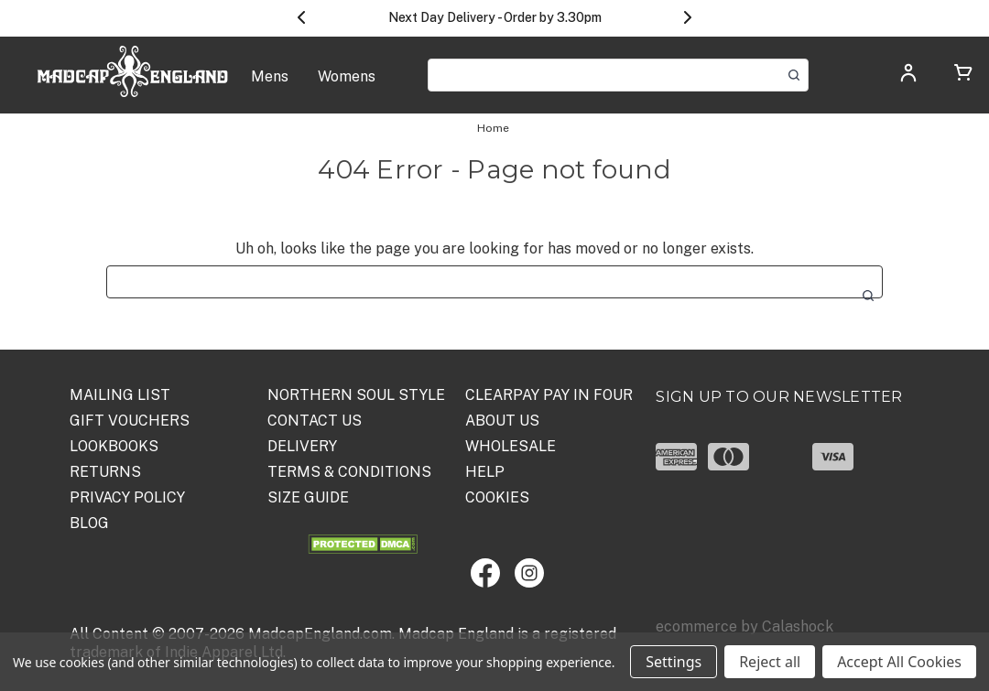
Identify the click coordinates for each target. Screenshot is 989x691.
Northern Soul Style (356, 395)
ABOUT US (502, 420)
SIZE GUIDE (308, 497)
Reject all (769, 662)
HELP (485, 471)
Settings (673, 662)
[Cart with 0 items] (963, 75)
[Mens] (269, 86)
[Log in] (908, 78)
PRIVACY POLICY (127, 497)
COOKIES (497, 497)
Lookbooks (114, 446)
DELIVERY (302, 446)
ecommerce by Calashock (744, 626)
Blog (89, 523)
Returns (105, 471)
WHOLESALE (510, 446)
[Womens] (346, 86)
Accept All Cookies (899, 662)
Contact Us (314, 420)
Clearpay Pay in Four (549, 395)
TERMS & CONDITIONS (349, 471)
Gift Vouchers (130, 420)
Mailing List (120, 395)
